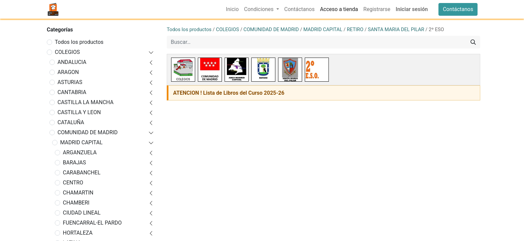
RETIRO (355, 29)
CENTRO (73, 182)
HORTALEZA (78, 233)
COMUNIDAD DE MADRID (87, 132)
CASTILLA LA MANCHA (85, 102)
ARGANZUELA (80, 152)
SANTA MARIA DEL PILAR (396, 29)
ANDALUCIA (72, 62)
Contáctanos (458, 9)
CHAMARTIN (78, 192)
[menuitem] (232, 9)
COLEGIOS (67, 52)
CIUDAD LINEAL (82, 213)
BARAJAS (74, 162)
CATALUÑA (70, 122)
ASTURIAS (69, 82)
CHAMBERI (76, 202)
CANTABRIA (71, 92)
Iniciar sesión (412, 9)
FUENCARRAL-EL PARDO (92, 223)
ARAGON (68, 72)
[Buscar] (473, 42)
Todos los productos (79, 42)
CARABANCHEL (82, 172)
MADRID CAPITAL (81, 142)
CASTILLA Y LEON (79, 112)
